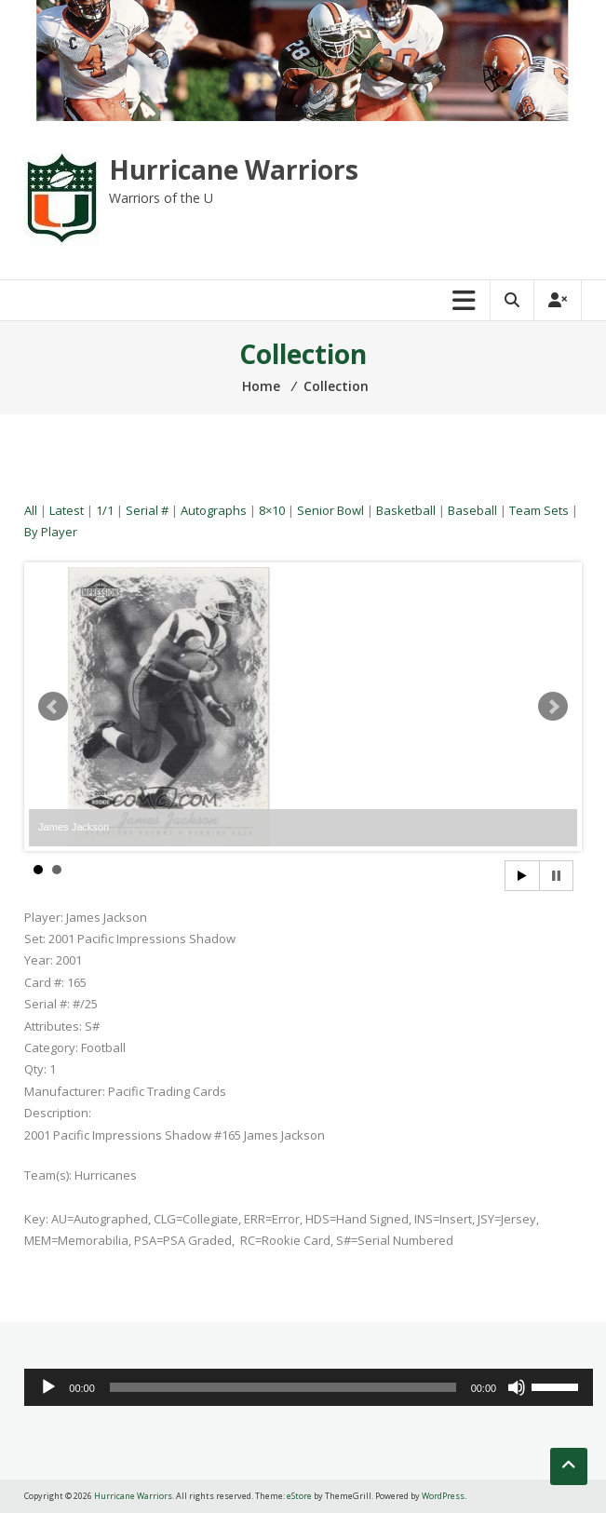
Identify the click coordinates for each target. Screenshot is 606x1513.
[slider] (283, 1387)
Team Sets (539, 510)
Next (553, 707)
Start (522, 876)
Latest (66, 510)
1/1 (105, 510)
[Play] (48, 1387)
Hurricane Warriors (233, 169)
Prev (53, 707)
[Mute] (516, 1387)
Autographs (214, 510)
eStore (299, 1496)
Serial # (147, 510)
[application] (308, 1387)
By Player (50, 531)
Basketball (406, 510)
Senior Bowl (330, 510)
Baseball (472, 510)
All (30, 510)
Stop (556, 876)
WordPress (443, 1496)
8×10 (272, 510)
